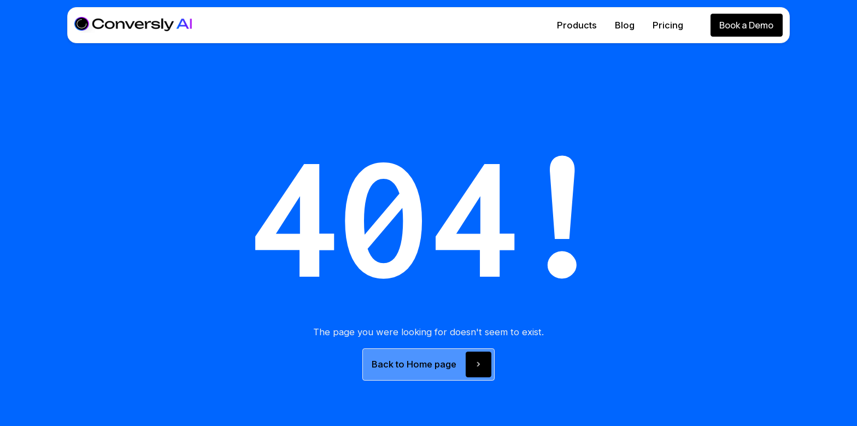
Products (577, 25)
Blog (625, 25)
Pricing (668, 25)
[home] (133, 25)
